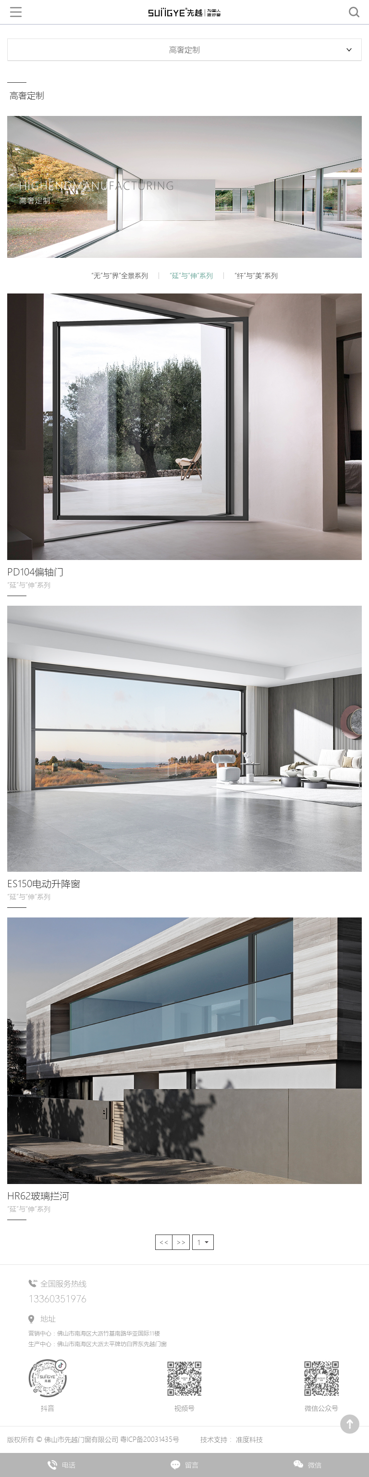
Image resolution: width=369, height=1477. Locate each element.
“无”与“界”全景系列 (119, 275)
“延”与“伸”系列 (191, 275)
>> (181, 1242)
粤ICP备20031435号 (150, 1439)
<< (164, 1242)
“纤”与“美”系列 (256, 275)
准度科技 (249, 1439)
